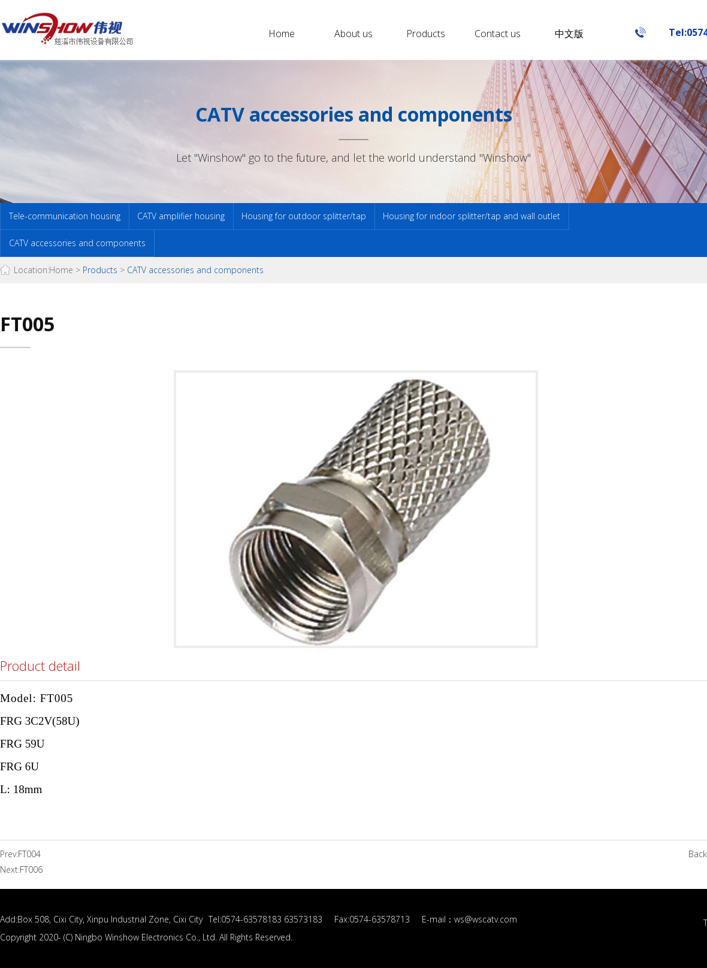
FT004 (29, 854)
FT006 (31, 869)
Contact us (498, 33)
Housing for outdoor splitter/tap (303, 216)
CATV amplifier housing (181, 216)
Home (281, 33)
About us (353, 33)
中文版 (569, 33)
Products (425, 33)
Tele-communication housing (64, 216)
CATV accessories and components (77, 243)
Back (697, 854)
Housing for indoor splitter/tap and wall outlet (471, 216)
